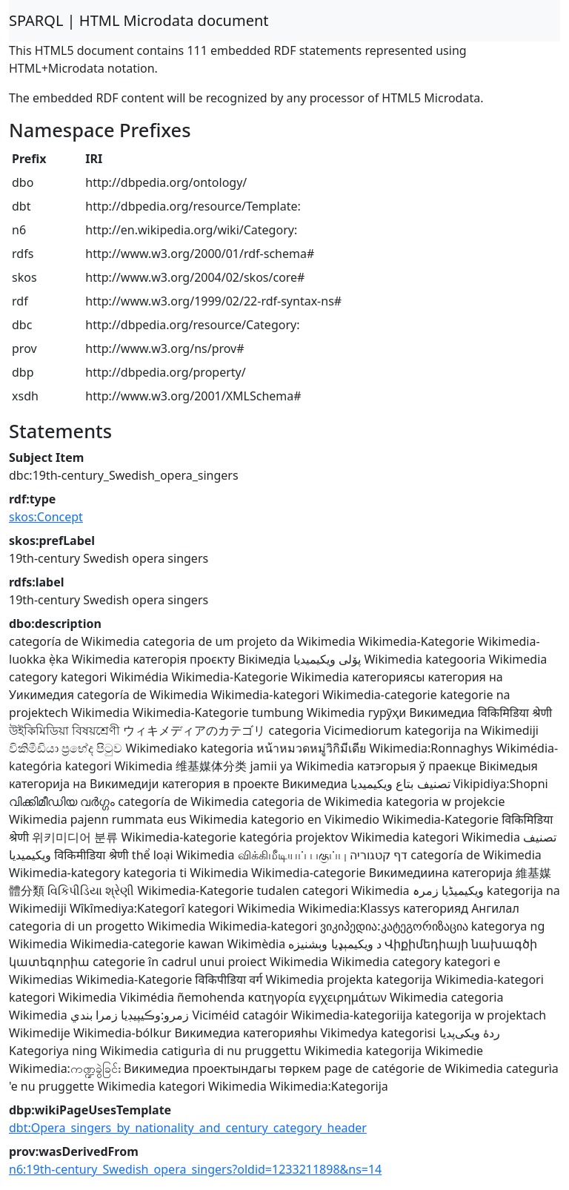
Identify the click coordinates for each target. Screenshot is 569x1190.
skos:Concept (46, 517)
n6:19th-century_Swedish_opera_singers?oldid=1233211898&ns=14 (195, 1169)
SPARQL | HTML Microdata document (139, 20)
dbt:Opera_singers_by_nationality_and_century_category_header (188, 1128)
